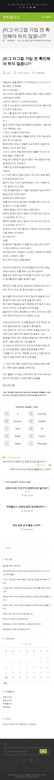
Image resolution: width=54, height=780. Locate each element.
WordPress (33, 777)
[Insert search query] (27, 548)
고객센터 (32, 724)
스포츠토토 (14, 395)
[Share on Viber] (15, 429)
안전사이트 (22, 395)
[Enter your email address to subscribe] (27, 751)
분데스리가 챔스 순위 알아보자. (16, 619)
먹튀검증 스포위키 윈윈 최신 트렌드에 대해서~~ (22, 624)
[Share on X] (15, 414)
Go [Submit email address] (43, 751)
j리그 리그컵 (9, 384)
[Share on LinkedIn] (39, 421)
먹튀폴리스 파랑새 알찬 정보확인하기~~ (27, 506)
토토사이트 (42, 395)
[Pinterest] (37, 760)
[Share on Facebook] (39, 414)
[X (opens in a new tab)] (20, 7)
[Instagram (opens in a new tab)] (27, 7)
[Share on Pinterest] (15, 421)
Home (5, 724)
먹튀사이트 (19, 392)
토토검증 (34, 395)
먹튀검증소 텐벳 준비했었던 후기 (16, 629)
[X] (16, 760)
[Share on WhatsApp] (39, 443)
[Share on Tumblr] (39, 436)
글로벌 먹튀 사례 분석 (12, 566)
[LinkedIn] (31, 760)
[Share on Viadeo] (15, 443)
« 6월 (5, 683)
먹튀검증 (11, 392)
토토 (28, 395)
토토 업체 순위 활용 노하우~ (27, 525)
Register (44, 4)
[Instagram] (23, 760)
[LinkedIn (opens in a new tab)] (30, 7)
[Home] (4, 40)
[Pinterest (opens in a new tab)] (23, 7)
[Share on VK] (39, 429)
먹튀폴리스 (11, 17)
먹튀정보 (40, 73)
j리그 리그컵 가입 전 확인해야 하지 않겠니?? (36, 40)
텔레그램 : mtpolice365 (21, 4)
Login (37, 4)
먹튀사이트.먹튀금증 (30, 392)
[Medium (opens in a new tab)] (34, 7)
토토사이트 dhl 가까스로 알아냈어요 (18, 614)
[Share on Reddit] (15, 436)
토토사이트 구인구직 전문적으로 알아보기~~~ (27, 490)
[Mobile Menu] (46, 17)
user (8, 73)
